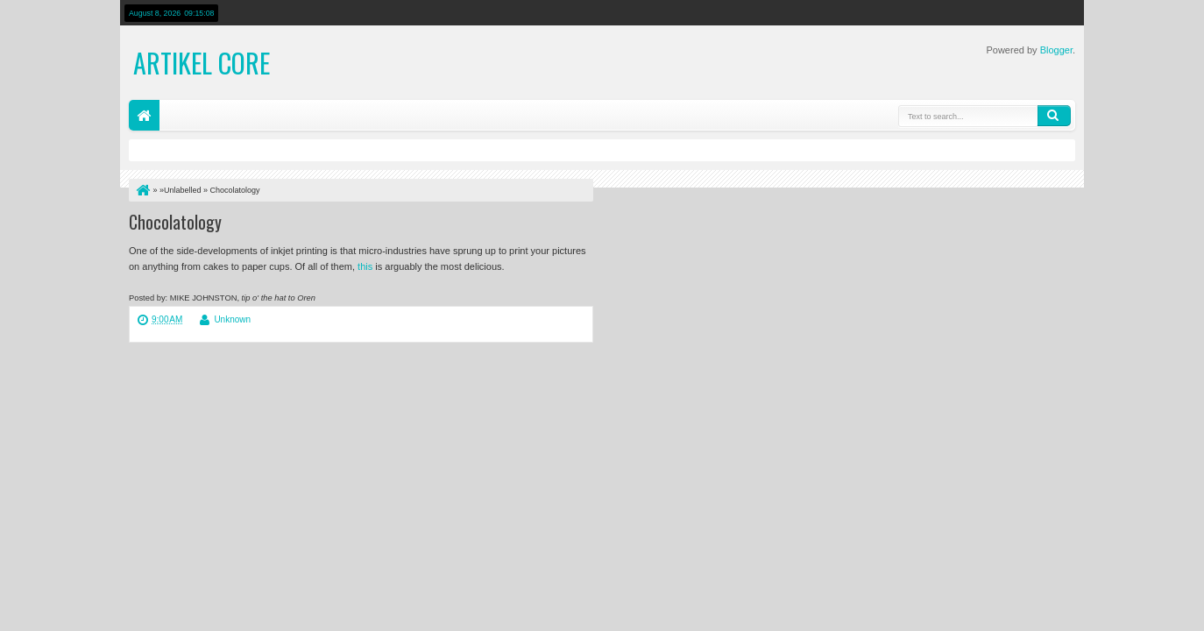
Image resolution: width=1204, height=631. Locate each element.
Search (1054, 115)
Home (144, 115)
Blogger (1056, 50)
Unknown (232, 319)
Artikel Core (201, 62)
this (365, 266)
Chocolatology (175, 222)
